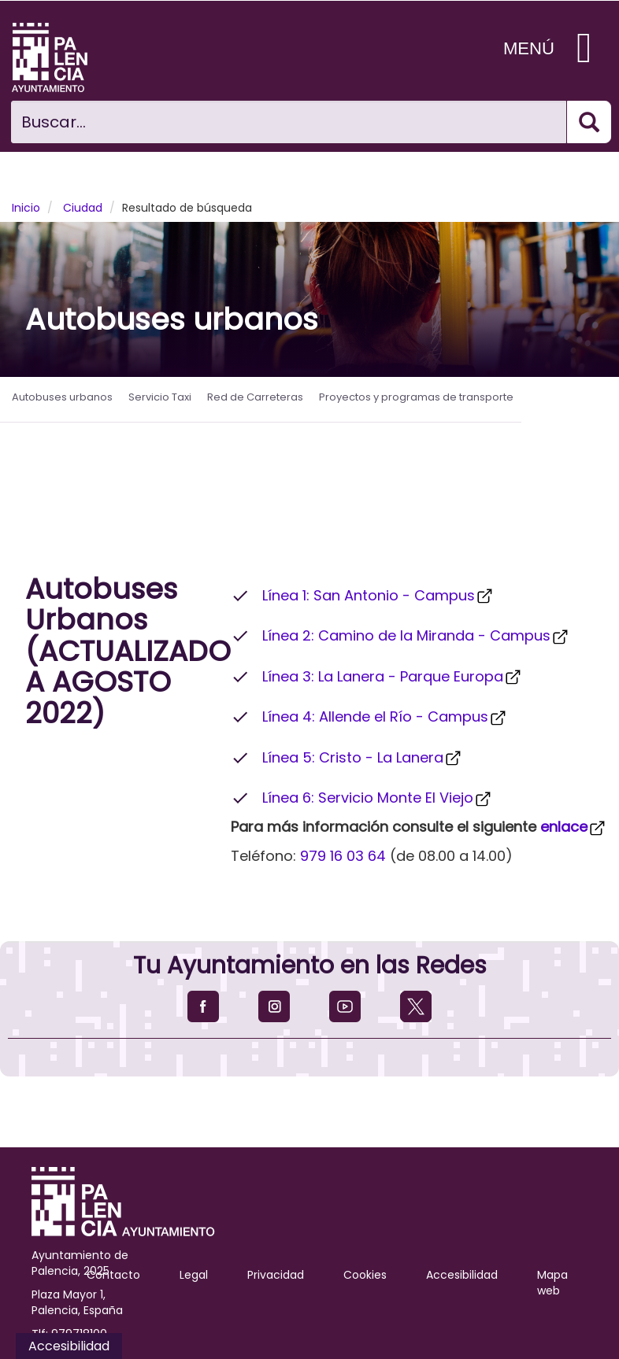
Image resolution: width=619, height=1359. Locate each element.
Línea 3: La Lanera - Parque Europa (392, 676)
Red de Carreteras (255, 397)
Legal (194, 1275)
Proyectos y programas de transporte (416, 397)
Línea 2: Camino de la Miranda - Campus (416, 635)
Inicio (26, 208)
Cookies (365, 1275)
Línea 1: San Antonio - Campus (378, 595)
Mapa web (552, 1282)
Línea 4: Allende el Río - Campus (385, 716)
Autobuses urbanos (62, 397)
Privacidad (275, 1275)
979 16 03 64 (343, 856)
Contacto (113, 1275)
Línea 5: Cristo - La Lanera (362, 757)
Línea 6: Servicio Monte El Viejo (377, 797)
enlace (573, 826)
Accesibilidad (462, 1275)
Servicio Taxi (159, 397)
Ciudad (82, 208)
